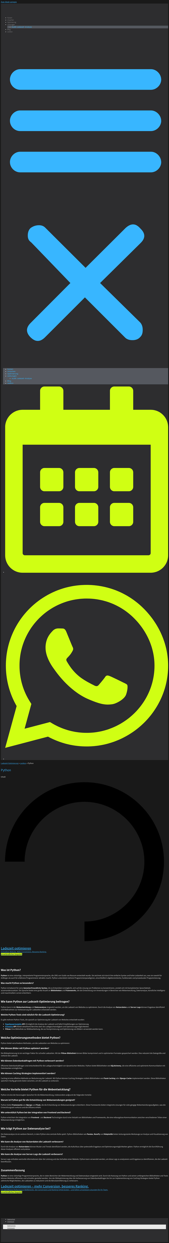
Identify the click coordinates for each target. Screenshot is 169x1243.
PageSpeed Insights (13, 1024)
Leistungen (11, 24)
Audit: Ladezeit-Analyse (22, 27)
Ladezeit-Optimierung (9, 763)
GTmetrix (9, 1026)
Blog (8, 29)
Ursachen (10, 20)
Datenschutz (11, 1219)
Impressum (10, 1222)
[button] (85, 200)
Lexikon (10, 32)
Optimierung (11, 22)
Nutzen (9, 18)
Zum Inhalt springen (9, 2)
